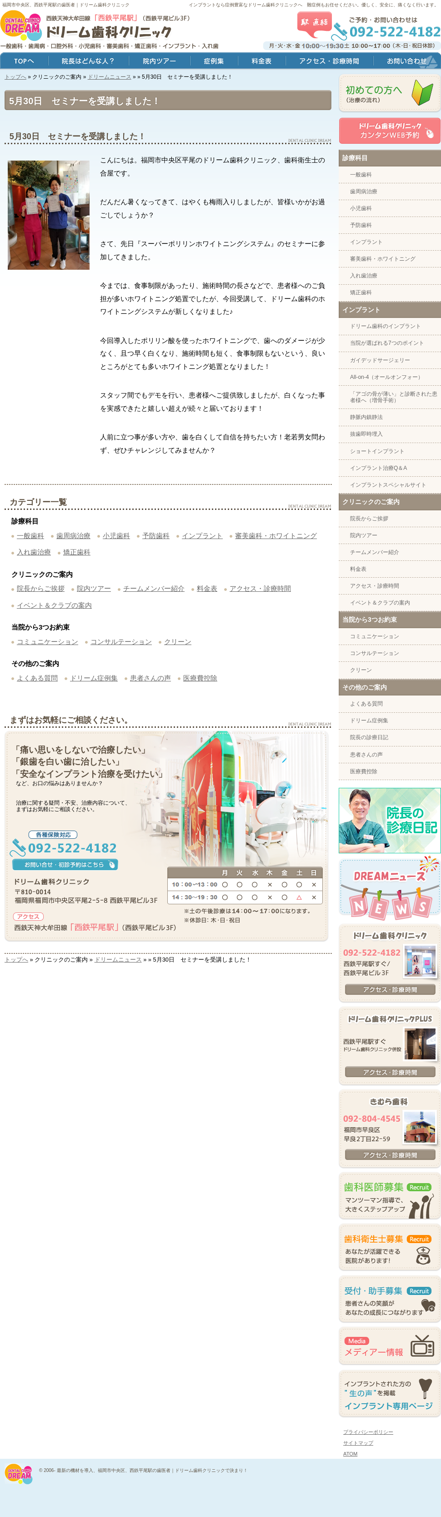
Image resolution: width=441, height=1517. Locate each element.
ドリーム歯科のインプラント (385, 326)
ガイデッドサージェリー (380, 360)
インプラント (202, 535)
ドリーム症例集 (94, 678)
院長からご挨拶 (41, 588)
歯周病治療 (73, 535)
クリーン (177, 641)
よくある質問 (37, 678)
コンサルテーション (121, 641)
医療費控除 (200, 678)
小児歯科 (116, 535)
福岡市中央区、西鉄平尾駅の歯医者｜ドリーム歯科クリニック (66, 4)
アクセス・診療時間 (260, 588)
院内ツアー (94, 588)
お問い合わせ (407, 61)
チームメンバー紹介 (154, 588)
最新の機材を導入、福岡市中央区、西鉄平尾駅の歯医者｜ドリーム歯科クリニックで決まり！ (152, 1470)
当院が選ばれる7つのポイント (387, 343)
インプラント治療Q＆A (378, 468)
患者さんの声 (150, 678)
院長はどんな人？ (88, 61)
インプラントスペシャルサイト (388, 485)
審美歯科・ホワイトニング (276, 535)
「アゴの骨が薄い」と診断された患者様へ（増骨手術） (393, 397)
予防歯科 (156, 535)
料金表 (207, 588)
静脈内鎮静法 (366, 417)
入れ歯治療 (34, 552)
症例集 (214, 61)
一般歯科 (30, 535)
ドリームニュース (109, 77)
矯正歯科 (76, 552)
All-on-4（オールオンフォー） (386, 377)
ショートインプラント (377, 451)
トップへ (15, 77)
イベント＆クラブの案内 (54, 605)
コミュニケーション (47, 641)
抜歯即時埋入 (366, 434)
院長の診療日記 (369, 737)
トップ (24, 61)
